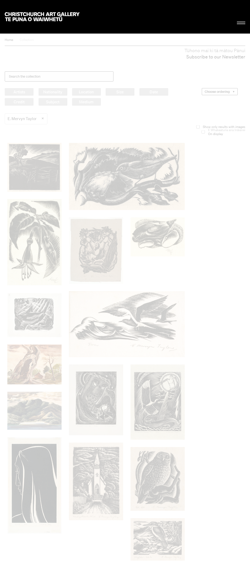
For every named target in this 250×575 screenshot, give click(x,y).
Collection (27, 39)
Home (9, 39)
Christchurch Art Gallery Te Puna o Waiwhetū (42, 17)
